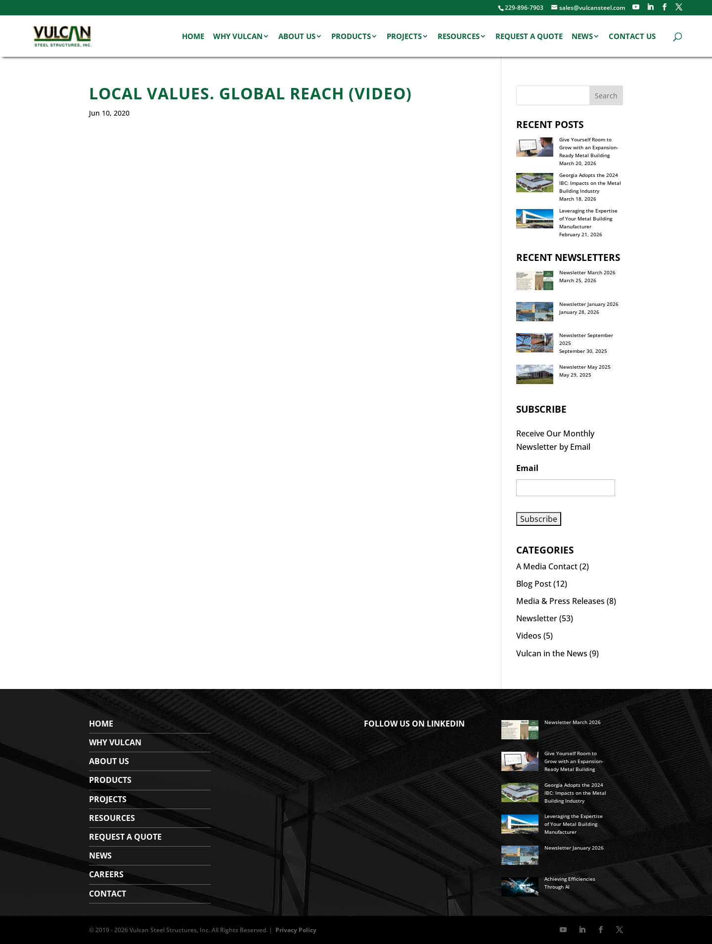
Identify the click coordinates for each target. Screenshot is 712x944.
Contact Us (632, 37)
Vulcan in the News (551, 653)
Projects (404, 37)
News (582, 37)
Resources (459, 37)
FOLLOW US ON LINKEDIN (414, 723)
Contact (107, 893)
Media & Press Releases (560, 601)
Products (351, 37)
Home (193, 37)
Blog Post (533, 583)
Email (527, 468)
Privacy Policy (295, 930)
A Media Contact (547, 566)
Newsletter (536, 618)
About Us (296, 37)
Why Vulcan (238, 37)
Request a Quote (529, 37)
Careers (106, 874)
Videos (528, 635)
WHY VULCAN (115, 742)
